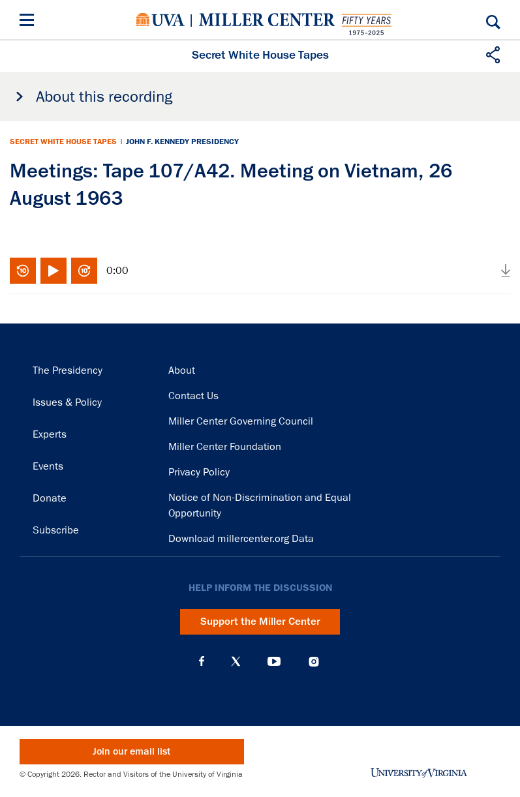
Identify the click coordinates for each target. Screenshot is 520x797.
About (181, 370)
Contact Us (193, 395)
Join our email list (131, 751)
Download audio (505, 270)
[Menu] (29, 22)
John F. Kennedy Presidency (182, 141)
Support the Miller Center (260, 621)
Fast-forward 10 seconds (84, 271)
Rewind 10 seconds (23, 271)
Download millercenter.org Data (241, 538)
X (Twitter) (236, 661)
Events (48, 466)
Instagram (314, 661)
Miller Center (267, 19)
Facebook (201, 661)
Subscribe (56, 530)
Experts (50, 434)
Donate (50, 498)
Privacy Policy (199, 472)
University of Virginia (160, 19)
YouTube (274, 661)
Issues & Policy (67, 402)
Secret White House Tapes (63, 141)
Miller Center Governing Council (240, 421)
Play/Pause (53, 271)
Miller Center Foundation (224, 446)
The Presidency (67, 370)
